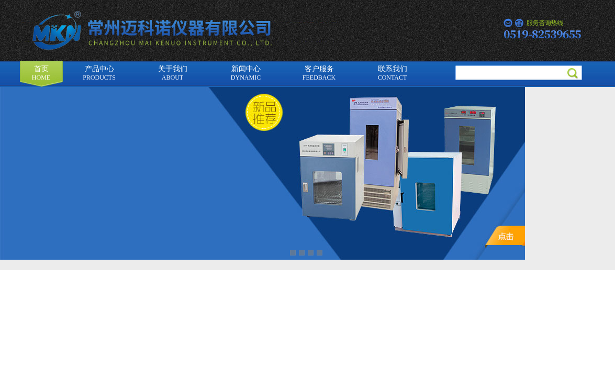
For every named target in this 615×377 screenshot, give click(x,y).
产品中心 (99, 73)
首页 (41, 73)
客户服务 (319, 73)
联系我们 (392, 73)
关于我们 (172, 73)
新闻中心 (246, 73)
